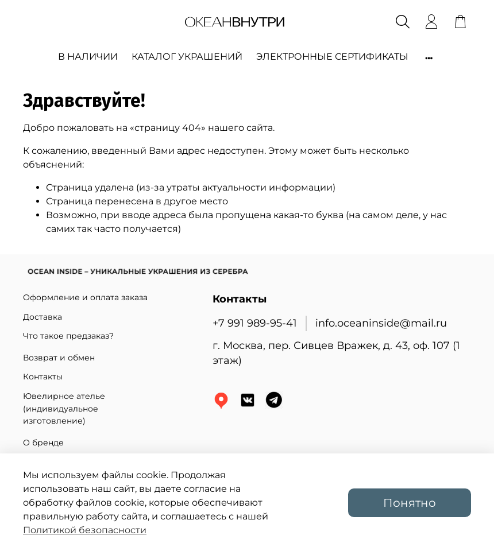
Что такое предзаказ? (68, 336)
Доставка (42, 317)
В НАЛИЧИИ (88, 56)
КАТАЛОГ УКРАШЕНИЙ (187, 56)
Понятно (409, 503)
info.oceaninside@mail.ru (381, 323)
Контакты (43, 376)
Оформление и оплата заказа (85, 297)
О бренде (43, 442)
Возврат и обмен (59, 357)
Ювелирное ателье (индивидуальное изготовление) (64, 408)
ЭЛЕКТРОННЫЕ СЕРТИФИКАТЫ (332, 56)
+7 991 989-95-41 (255, 323)
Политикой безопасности (84, 530)
